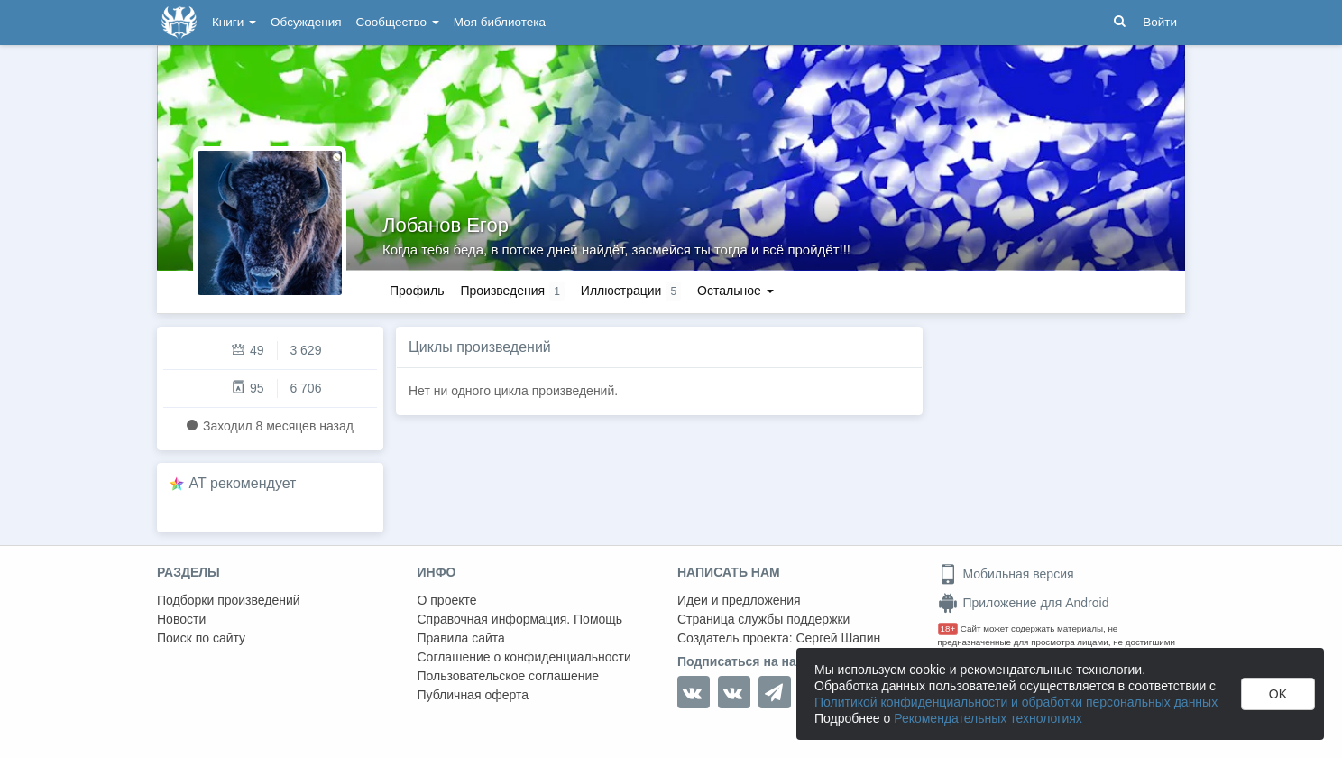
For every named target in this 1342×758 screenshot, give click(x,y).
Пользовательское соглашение (509, 676)
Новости (181, 619)
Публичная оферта (473, 695)
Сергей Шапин (837, 638)
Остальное (735, 290)
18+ (948, 628)
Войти (1160, 22)
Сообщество (397, 22)
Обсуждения (306, 22)
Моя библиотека (500, 22)
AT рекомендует (243, 483)
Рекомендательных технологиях (988, 718)
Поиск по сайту (201, 638)
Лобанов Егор (445, 225)
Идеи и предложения (739, 600)
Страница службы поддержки (763, 619)
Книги (234, 22)
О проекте (447, 600)
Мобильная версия (1006, 574)
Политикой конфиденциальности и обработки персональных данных (1016, 702)
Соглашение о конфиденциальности (524, 657)
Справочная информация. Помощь (520, 619)
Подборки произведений (228, 600)
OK (1278, 694)
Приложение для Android (1023, 603)
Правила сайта (461, 638)
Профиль (417, 290)
